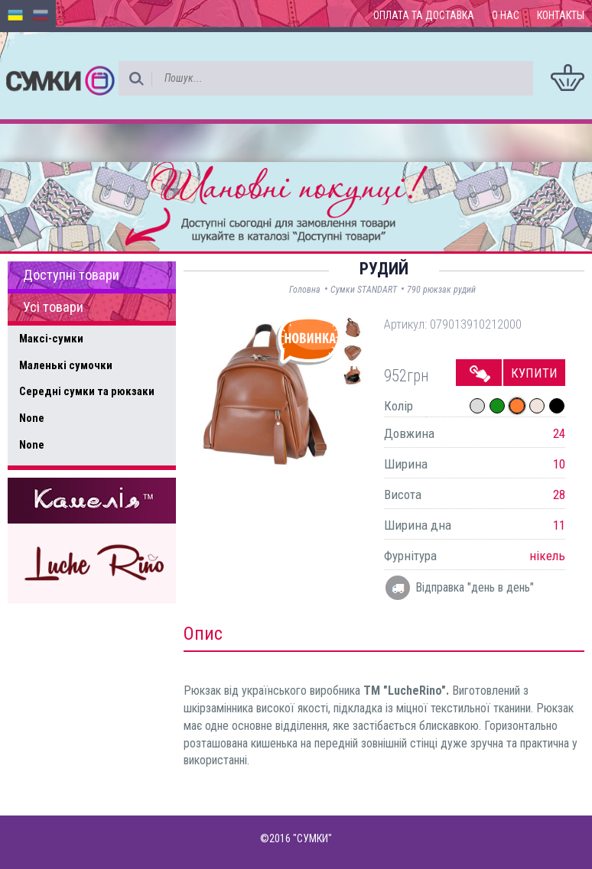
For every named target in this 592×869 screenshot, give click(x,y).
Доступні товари (71, 275)
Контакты (560, 15)
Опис (203, 633)
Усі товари (53, 307)
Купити (534, 373)
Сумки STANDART (363, 289)
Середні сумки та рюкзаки (87, 391)
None (31, 418)
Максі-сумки (51, 338)
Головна (304, 289)
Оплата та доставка (423, 15)
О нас (505, 15)
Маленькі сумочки (65, 365)
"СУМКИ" (312, 838)
